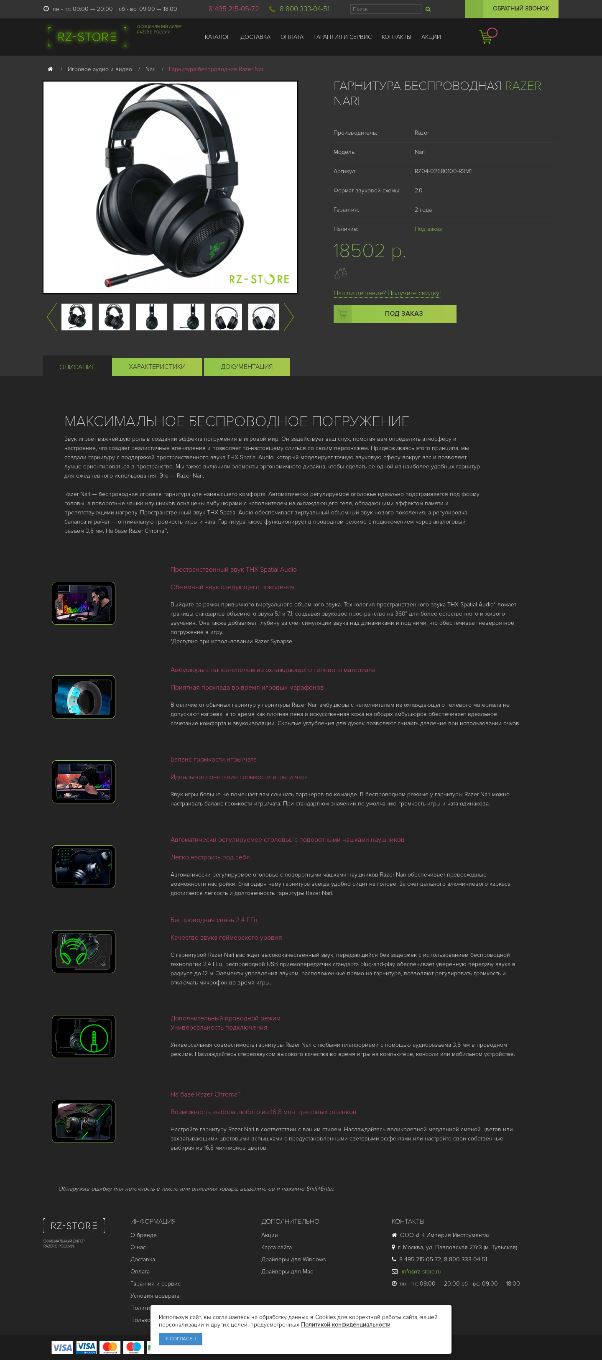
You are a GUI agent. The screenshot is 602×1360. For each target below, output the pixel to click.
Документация (247, 367)
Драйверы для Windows (293, 1259)
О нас (138, 1247)
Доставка (142, 1259)
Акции (269, 1235)
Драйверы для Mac (287, 1271)
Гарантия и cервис (155, 1283)
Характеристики (157, 367)
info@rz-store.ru (416, 1271)
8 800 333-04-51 (304, 9)
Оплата (140, 1271)
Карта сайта (276, 1247)
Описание (77, 367)
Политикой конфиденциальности (345, 1324)
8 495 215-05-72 (234, 9)
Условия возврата (154, 1295)
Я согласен (181, 1339)
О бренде (143, 1235)
